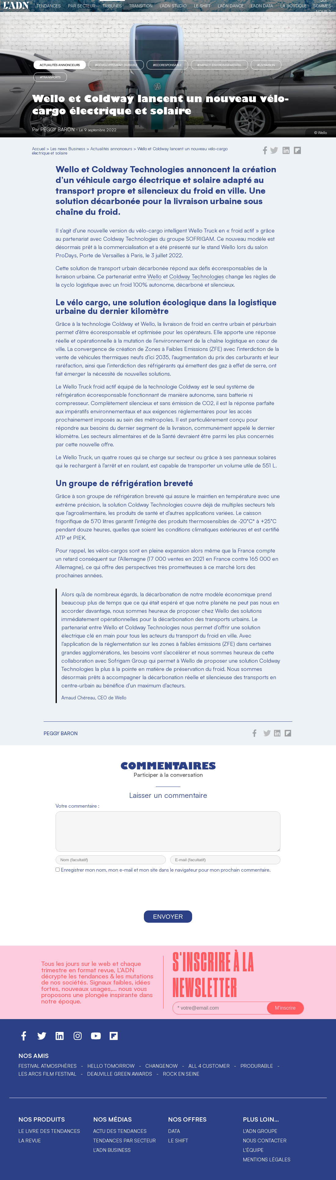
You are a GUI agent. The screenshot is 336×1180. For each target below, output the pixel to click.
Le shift (178, 1146)
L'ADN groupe (260, 1136)
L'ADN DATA (262, 5)
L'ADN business (112, 1155)
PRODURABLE (256, 1071)
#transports (50, 77)
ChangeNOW (161, 1071)
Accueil (38, 148)
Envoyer (168, 922)
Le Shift (202, 5)
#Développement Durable (116, 65)
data (174, 1136)
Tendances (49, 5)
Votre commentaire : (77, 806)
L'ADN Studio (173, 5)
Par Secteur (81, 5)
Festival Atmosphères (47, 1071)
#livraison (266, 65)
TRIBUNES (112, 5)
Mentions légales (266, 1165)
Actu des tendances (120, 1136)
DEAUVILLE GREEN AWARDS (119, 1079)
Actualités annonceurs (60, 65)
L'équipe (253, 1155)
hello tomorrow (111, 1071)
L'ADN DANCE (231, 5)
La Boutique (293, 5)
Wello (155, 276)
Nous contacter (265, 1146)
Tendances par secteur (124, 1146)
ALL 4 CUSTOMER (209, 1071)
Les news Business (67, 148)
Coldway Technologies (196, 276)
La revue (29, 1146)
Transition (140, 5)
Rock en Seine (181, 1079)
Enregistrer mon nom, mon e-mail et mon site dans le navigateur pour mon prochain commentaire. (166, 875)
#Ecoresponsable (167, 65)
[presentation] (168, 899)
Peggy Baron (57, 129)
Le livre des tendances (49, 1136)
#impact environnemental (219, 65)
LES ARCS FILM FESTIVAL (47, 1079)
